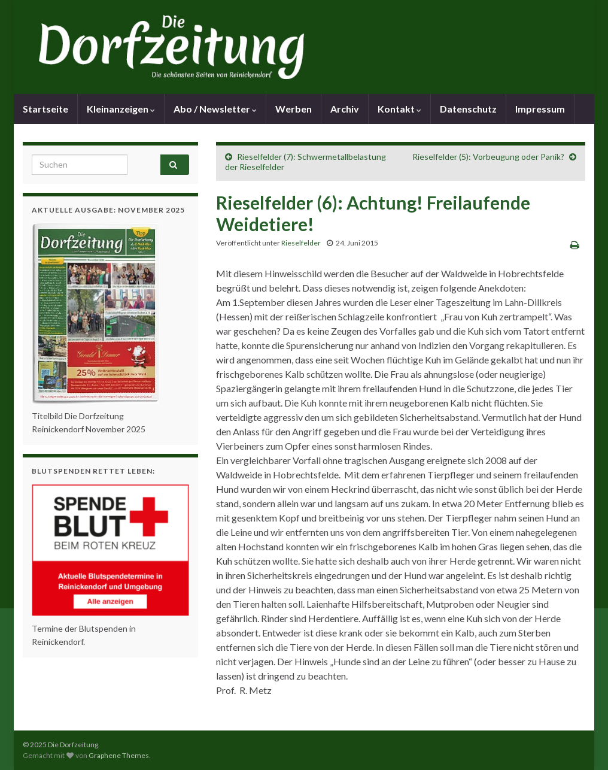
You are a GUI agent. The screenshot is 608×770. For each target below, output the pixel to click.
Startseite (45, 108)
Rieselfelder (301, 242)
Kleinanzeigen (121, 108)
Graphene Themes (119, 755)
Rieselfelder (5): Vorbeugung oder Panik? (488, 156)
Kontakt (399, 108)
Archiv (344, 108)
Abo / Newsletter (215, 108)
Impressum (540, 108)
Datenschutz (468, 108)
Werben (293, 108)
